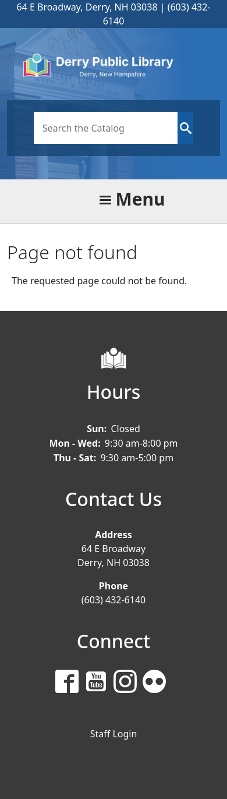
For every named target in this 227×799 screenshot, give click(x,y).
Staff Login (113, 733)
